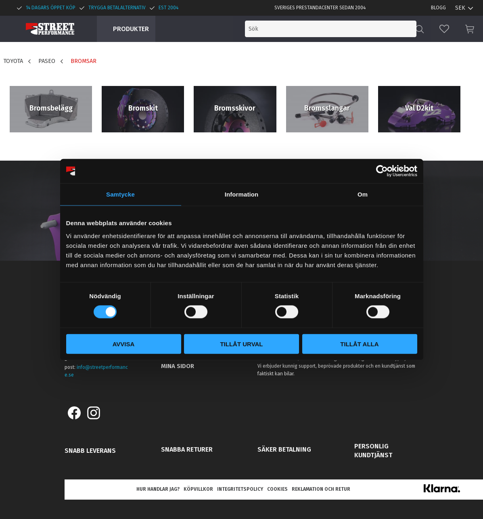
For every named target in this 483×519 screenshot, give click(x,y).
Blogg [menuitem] (438, 7)
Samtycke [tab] (120, 194)
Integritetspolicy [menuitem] (240, 489)
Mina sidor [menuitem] (177, 366)
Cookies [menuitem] (277, 489)
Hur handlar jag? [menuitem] (158, 489)
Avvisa (124, 343)
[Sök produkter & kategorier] (349, 29)
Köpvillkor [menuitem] (198, 489)
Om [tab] (363, 194)
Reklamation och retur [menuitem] (321, 489)
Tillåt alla (359, 343)
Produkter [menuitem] (131, 29)
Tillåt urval (241, 343)
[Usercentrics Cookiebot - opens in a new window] (382, 171)
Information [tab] (242, 194)
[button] (444, 29)
